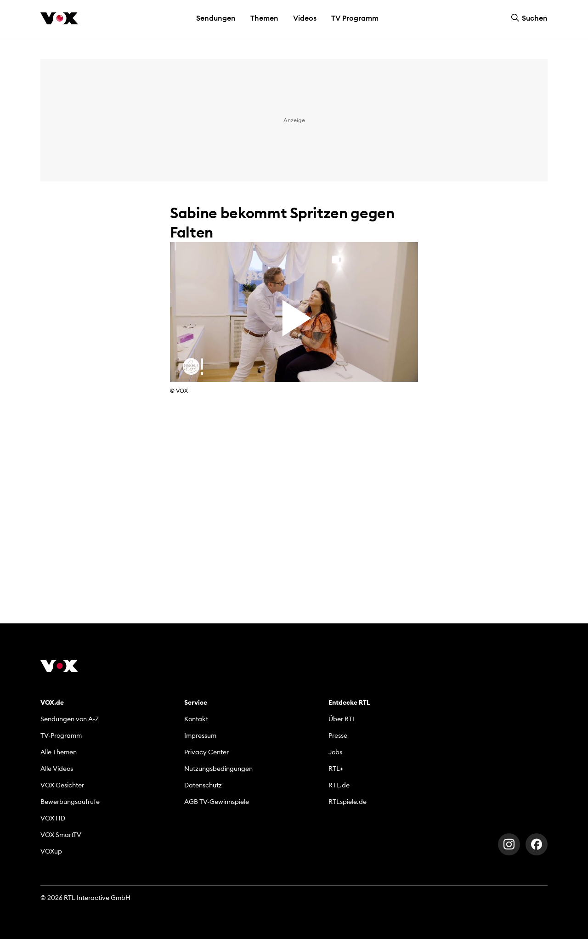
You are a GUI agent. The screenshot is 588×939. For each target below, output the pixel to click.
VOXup (51, 851)
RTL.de (339, 785)
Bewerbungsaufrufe (70, 802)
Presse (337, 735)
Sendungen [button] (216, 18)
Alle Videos (56, 768)
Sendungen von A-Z (69, 719)
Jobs (335, 752)
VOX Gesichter (62, 785)
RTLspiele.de (347, 802)
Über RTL (342, 719)
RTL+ (335, 768)
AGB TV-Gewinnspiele (216, 802)
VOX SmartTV (60, 835)
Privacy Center (206, 752)
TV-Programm (61, 735)
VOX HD (52, 818)
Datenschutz (203, 785)
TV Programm (355, 18)
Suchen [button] (529, 18)
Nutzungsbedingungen (218, 768)
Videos (305, 18)
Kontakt (196, 719)
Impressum (200, 735)
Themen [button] (264, 18)
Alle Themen (58, 752)
